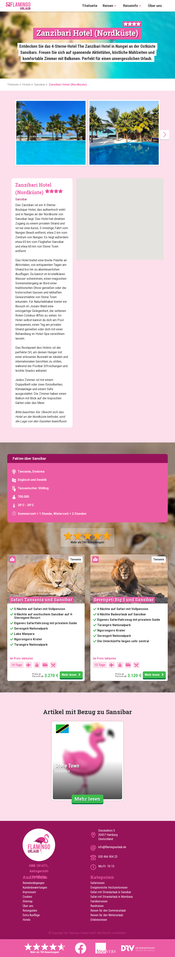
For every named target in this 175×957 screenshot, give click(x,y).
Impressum (29, 892)
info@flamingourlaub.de (112, 847)
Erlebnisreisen (98, 920)
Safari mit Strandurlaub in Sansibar (110, 892)
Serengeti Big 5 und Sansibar (124, 599)
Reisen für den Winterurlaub (106, 915)
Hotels (26, 920)
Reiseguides (30, 910)
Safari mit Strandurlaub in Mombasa (111, 897)
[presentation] (164, 134)
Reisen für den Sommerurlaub (108, 910)
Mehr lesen (72, 675)
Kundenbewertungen (35, 887)
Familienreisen (98, 901)
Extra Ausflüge (31, 915)
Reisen (110, 6)
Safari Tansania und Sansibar (41, 599)
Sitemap (28, 901)
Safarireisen (97, 883)
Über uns (155, 6)
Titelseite (89, 6)
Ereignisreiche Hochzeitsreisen (109, 887)
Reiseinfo (133, 6)
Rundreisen (97, 906)
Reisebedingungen (33, 883)
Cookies (27, 897)
